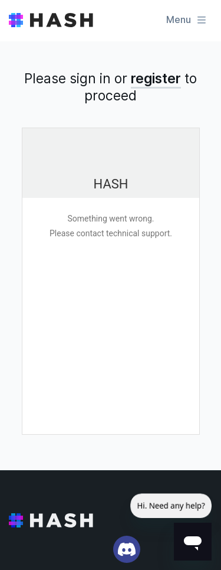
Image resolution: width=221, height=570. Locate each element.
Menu (186, 19)
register (156, 78)
